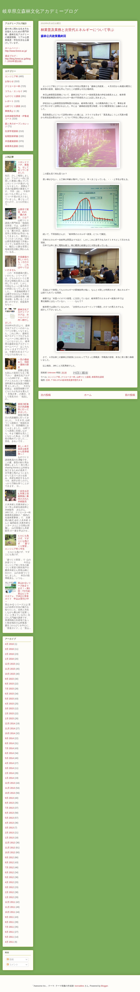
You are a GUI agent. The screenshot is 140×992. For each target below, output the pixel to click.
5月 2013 (9, 818)
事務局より (10, 111)
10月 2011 (10, 912)
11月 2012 (10, 847)
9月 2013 (9, 798)
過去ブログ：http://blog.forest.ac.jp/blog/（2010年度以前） (17, 58)
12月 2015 (10, 664)
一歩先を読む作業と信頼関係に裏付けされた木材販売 (23, 496)
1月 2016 (9, 659)
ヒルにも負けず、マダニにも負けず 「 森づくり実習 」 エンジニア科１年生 (18, 542)
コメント (12, 964)
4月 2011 (9, 942)
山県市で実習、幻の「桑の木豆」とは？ (23, 213)
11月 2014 (10, 728)
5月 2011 (9, 937)
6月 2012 (9, 872)
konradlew (79, 986)
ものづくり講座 (12, 96)
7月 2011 (9, 927)
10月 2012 (10, 852)
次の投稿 (46, 395)
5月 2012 (9, 877)
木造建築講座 (11, 141)
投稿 (10, 959)
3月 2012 (9, 887)
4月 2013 (9, 823)
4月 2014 (9, 763)
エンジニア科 (54, 377)
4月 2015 (9, 703)
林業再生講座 (98, 377)
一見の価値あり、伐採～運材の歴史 (23, 363)
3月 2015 (9, 708)
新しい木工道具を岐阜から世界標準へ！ (23, 450)
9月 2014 (9, 738)
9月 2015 (9, 679)
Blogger (104, 986)
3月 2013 (9, 827)
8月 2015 (9, 683)
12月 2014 (10, 723)
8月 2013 (9, 803)
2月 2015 (9, 713)
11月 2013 (10, 788)
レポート (9, 101)
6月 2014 (9, 753)
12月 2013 (10, 783)
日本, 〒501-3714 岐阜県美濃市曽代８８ (64, 380)
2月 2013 (9, 832)
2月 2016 (9, 654)
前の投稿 (130, 395)
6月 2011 (9, 932)
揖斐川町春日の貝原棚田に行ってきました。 (23, 408)
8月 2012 (9, 862)
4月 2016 (9, 644)
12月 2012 (10, 842)
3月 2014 (9, 768)
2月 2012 (9, 892)
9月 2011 (9, 917)
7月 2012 (9, 867)
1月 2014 (9, 778)
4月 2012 (9, 882)
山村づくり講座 (84, 377)
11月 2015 (10, 669)
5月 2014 (9, 758)
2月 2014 (9, 773)
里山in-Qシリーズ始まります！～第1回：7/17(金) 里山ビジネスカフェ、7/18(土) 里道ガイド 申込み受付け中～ (18, 592)
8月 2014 (9, 743)
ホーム (88, 395)
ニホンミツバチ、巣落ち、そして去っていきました (23, 167)
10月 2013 (10, 793)
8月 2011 (9, 922)
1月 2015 (9, 718)
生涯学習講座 (11, 131)
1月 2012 (9, 897)
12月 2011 (10, 902)
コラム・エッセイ (13, 91)
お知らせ (9, 81)
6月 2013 (9, 813)
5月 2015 (9, 698)
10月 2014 (10, 733)
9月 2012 (9, 857)
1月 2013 (9, 837)
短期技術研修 (11, 136)
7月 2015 (9, 688)
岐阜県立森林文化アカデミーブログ (40, 11)
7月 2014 (9, 748)
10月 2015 (10, 674)
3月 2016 (9, 649)
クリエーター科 (68, 377)
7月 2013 (9, 808)
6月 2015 (9, 693)
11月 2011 (10, 907)
